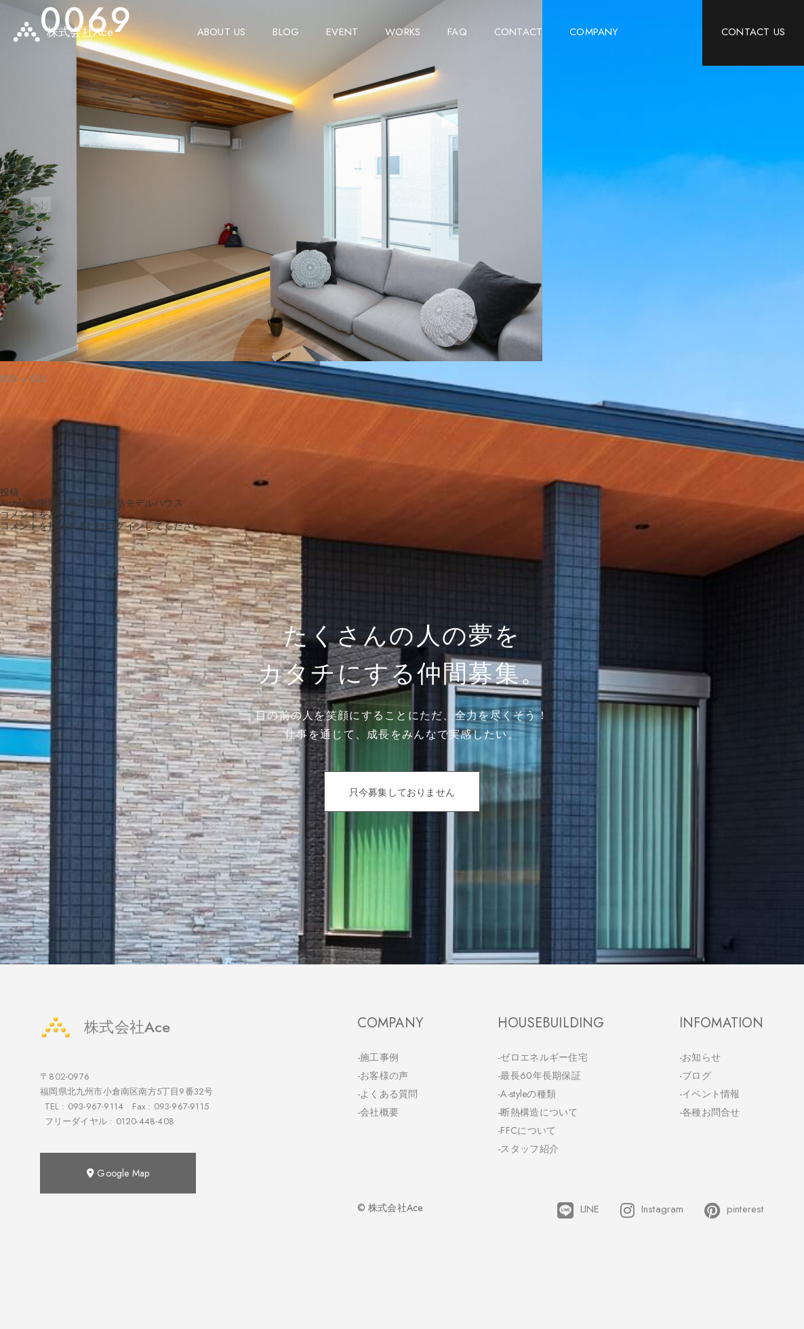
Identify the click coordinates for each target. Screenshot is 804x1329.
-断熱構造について (538, 1112)
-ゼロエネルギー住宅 (543, 1057)
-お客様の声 (383, 1075)
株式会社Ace (105, 1027)
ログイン (125, 526)
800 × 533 (23, 379)
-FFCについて (527, 1130)
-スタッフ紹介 (528, 1149)
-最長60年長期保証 (539, 1075)
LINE (578, 1210)
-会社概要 (378, 1112)
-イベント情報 (709, 1094)
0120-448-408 (145, 1121)
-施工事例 (378, 1057)
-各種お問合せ (709, 1112)
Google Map (118, 1173)
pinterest (734, 1210)
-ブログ (695, 1075)
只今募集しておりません (402, 792)
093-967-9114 (95, 1106)
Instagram (652, 1210)
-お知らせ (700, 1057)
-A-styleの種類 (527, 1094)
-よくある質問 (387, 1094)
